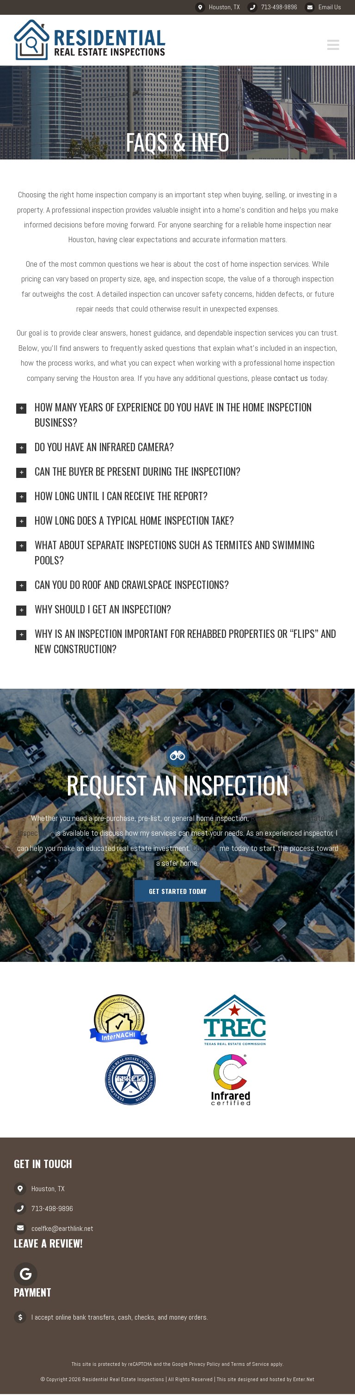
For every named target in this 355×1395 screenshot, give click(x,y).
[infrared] (231, 1057)
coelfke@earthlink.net (62, 1229)
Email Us (329, 7)
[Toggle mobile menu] (334, 45)
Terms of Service (250, 1364)
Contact (205, 848)
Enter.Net (303, 1380)
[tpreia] (130, 1057)
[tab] (177, 415)
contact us (291, 378)
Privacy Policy (204, 1364)
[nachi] (118, 997)
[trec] (234, 997)
